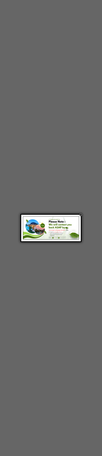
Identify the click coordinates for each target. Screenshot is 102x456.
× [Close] (80, 214)
